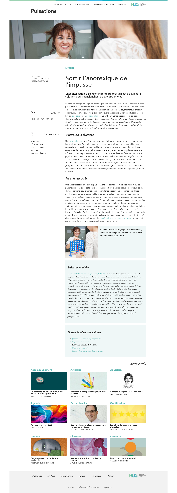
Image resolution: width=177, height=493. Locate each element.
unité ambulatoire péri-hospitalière (116, 218)
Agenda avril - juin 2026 (41, 425)
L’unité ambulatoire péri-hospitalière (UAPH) (86, 274)
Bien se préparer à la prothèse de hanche (85, 459)
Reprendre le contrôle (80, 342)
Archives (70, 487)
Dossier (69, 67)
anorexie (34, 150)
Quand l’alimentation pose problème (86, 338)
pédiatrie (76, 116)
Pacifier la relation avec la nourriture (87, 351)
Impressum (122, 4)
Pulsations (44, 11)
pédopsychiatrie (93, 116)
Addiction (116, 369)
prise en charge (38, 147)
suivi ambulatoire (38, 153)
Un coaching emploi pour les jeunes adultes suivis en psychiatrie (47, 393)
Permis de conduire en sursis (123, 458)
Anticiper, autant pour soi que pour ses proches (88, 393)
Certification (117, 403)
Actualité (75, 369)
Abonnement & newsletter (103, 4)
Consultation (67, 475)
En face (51, 475)
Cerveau (36, 436)
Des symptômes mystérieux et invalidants (44, 459)
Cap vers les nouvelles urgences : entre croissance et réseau (88, 426)
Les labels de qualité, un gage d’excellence (123, 426)
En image (96, 475)
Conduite (115, 436)
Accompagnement (41, 369)
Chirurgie (76, 436)
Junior (82, 475)
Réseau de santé (83, 4)
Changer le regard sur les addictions (126, 392)
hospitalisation (76, 141)
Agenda (35, 403)
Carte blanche (78, 403)
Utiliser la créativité (80, 348)
